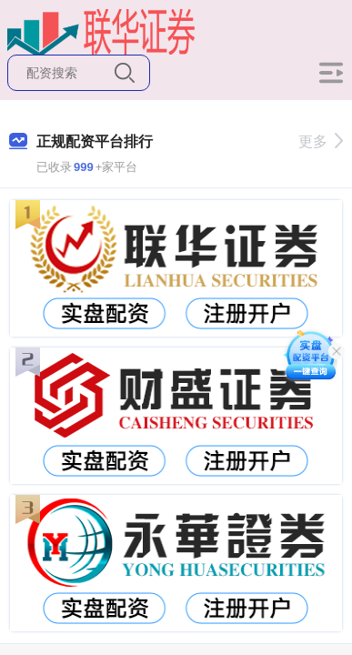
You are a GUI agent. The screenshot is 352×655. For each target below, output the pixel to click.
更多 (320, 141)
